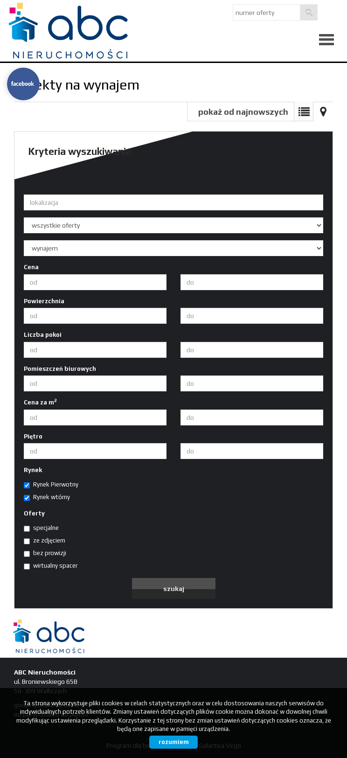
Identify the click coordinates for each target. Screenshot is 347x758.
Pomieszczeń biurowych (60, 368)
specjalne (41, 528)
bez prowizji (45, 553)
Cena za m (40, 402)
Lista (303, 111)
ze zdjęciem (44, 540)
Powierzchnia (44, 301)
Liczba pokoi (43, 334)
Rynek (33, 469)
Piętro (33, 436)
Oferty (34, 513)
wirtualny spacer (50, 566)
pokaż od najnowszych (243, 112)
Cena (31, 267)
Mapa (323, 111)
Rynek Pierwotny (51, 484)
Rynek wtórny (47, 497)
